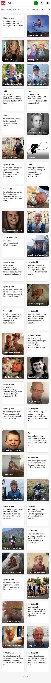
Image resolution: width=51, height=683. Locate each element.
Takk (26, 10)
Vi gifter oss (38, 10)
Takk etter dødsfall (11, 10)
